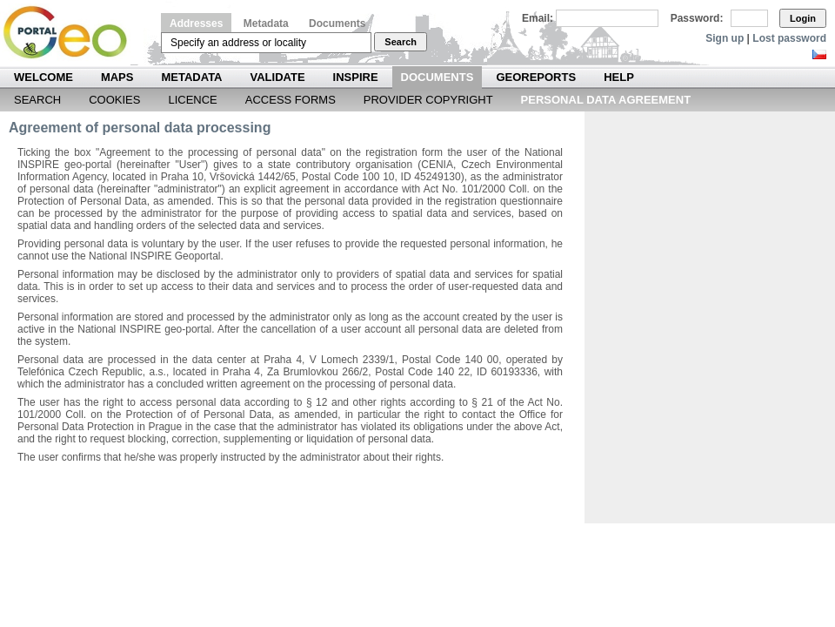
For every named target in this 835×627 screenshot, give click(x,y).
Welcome (43, 77)
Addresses (196, 23)
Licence (192, 99)
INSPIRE (355, 77)
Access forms (290, 99)
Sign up (724, 38)
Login (803, 18)
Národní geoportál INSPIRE (72, 32)
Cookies (114, 99)
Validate (277, 77)
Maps (117, 77)
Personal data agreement (606, 99)
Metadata (266, 23)
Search (400, 42)
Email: (537, 18)
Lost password (789, 38)
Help (619, 77)
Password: (697, 18)
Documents (337, 23)
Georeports (536, 77)
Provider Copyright (428, 99)
